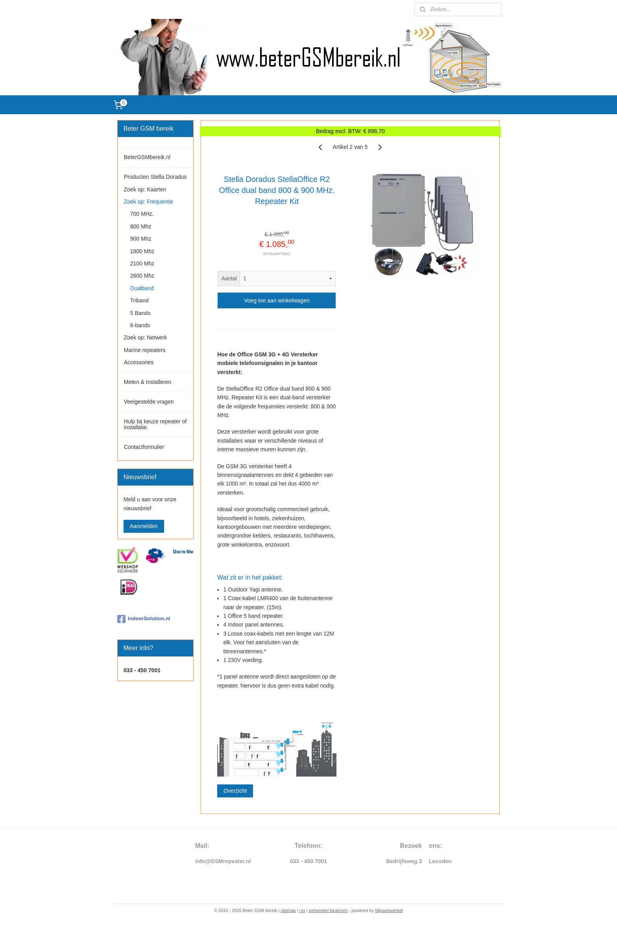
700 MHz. (142, 214)
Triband (139, 300)
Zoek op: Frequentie (148, 201)
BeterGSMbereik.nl (147, 157)
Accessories (138, 362)
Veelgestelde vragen (149, 402)
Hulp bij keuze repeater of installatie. (155, 424)
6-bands (140, 325)
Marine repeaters (145, 350)
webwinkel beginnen (327, 910)
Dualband (142, 288)
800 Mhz (140, 226)
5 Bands (140, 313)
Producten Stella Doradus (155, 177)
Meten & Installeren (148, 382)
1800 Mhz (142, 251)
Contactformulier (144, 447)
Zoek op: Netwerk (145, 337)
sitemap (288, 910)
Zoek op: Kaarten (145, 189)
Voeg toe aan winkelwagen (277, 300)
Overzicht (235, 791)
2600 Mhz (142, 275)
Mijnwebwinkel (389, 910)
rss (302, 910)
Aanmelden (144, 526)
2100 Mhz (142, 263)
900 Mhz (140, 238)
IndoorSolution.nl (143, 619)
